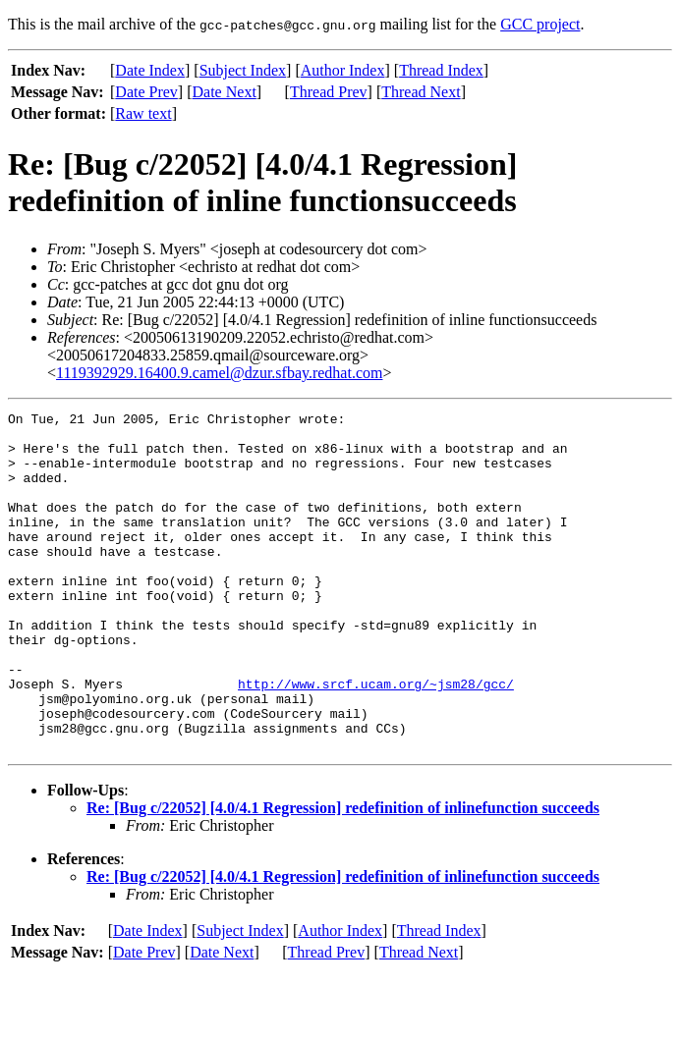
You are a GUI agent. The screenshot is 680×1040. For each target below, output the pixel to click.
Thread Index (441, 70)
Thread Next (420, 91)
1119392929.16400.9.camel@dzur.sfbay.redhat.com (219, 372)
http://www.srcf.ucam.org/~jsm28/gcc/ (376, 739)
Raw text (143, 113)
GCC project (540, 24)
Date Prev (146, 91)
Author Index (343, 70)
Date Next (224, 91)
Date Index (150, 70)
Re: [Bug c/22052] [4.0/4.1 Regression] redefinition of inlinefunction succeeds (342, 875)
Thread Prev (329, 91)
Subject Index (242, 70)
